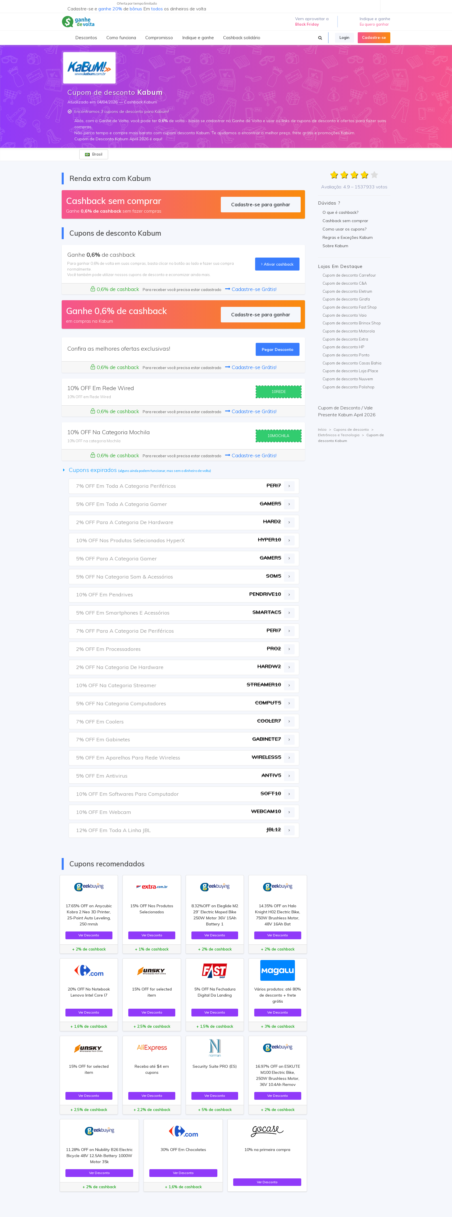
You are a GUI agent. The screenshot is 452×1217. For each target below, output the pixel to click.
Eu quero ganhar (374, 24)
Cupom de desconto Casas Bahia (352, 363)
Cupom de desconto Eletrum (347, 291)
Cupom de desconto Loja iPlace (350, 370)
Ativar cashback (277, 264)
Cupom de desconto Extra (345, 339)
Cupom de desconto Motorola (349, 331)
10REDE (279, 391)
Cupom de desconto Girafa (346, 299)
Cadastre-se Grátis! (250, 289)
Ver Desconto (88, 935)
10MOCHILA (278, 435)
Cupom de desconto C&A (345, 283)
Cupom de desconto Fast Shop (350, 307)
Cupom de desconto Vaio (345, 315)
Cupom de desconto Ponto (346, 355)
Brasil (93, 154)
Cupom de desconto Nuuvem (348, 379)
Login (344, 37)
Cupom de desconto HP (343, 347)
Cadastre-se (374, 37)
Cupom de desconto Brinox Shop (352, 323)
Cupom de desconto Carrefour (349, 275)
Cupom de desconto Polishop (348, 387)
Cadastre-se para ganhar (260, 204)
